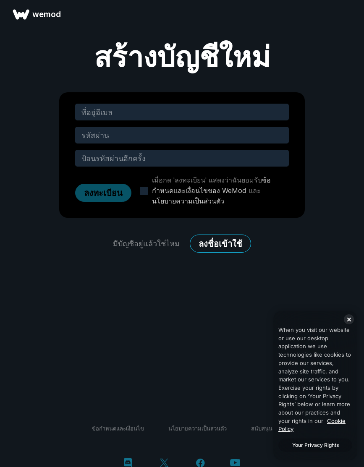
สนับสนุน (261, 428)
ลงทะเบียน (103, 193)
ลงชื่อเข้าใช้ (220, 244)
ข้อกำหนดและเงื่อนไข (118, 428)
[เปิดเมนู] (348, 14)
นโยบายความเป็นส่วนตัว (188, 201)
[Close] (349, 319)
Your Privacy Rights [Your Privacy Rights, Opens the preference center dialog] (315, 445)
